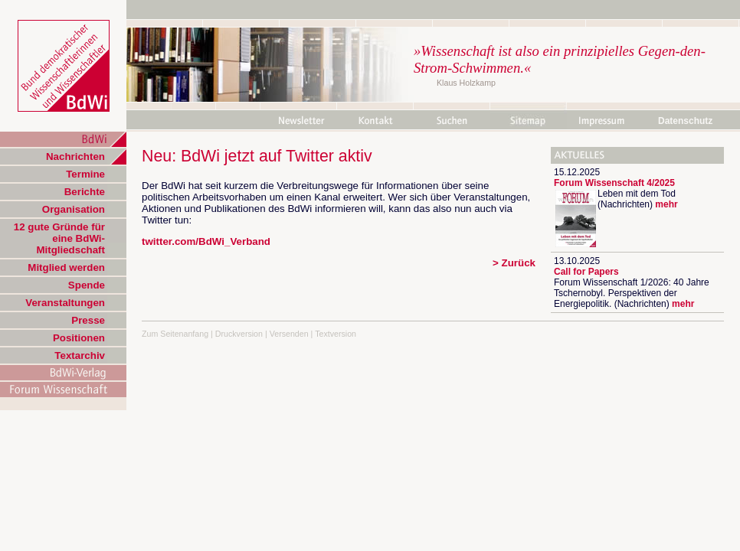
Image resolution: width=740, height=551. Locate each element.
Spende (86, 285)
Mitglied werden (66, 267)
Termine (85, 174)
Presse (88, 320)
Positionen (79, 338)
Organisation (73, 209)
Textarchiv (79, 355)
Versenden (289, 333)
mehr (666, 204)
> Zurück (514, 263)
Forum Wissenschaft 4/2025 (614, 183)
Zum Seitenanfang (175, 333)
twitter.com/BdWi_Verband (206, 241)
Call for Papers (586, 271)
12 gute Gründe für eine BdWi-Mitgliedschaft (59, 238)
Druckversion (239, 333)
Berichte (84, 191)
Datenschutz (685, 121)
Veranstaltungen (65, 302)
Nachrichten (75, 156)
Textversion (335, 333)
